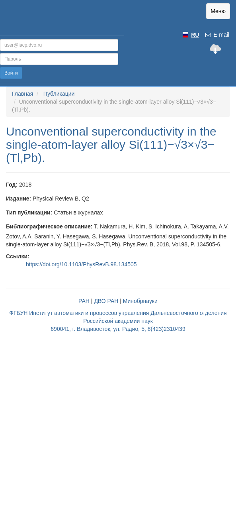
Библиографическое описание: (49, 226)
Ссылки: (17, 256)
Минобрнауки (140, 301)
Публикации (58, 93)
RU (195, 34)
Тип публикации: (29, 212)
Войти (11, 73)
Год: (12, 184)
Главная (22, 93)
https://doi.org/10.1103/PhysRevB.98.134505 (81, 264)
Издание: (18, 198)
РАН (84, 301)
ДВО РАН (106, 301)
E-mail (217, 34)
